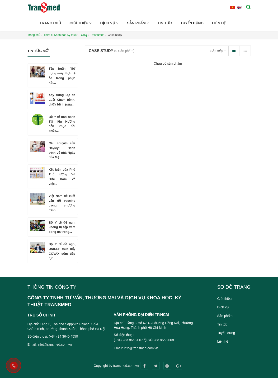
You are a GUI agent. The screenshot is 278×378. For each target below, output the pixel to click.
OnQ (84, 35)
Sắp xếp (218, 51)
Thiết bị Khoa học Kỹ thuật (60, 35)
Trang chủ (50, 23)
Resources (97, 35)
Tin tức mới (39, 51)
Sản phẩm (138, 23)
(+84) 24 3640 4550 (63, 336)
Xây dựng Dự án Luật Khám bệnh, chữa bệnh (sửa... (62, 99)
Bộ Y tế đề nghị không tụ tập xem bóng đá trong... (62, 227)
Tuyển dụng (191, 23)
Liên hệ (219, 23)
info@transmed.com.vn (55, 344)
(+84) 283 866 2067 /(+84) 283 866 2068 (144, 340)
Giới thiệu (81, 23)
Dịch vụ (109, 23)
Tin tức (165, 23)
